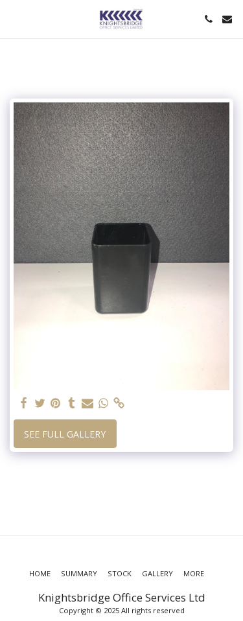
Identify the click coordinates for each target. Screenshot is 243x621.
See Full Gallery (65, 434)
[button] (14, 18)
